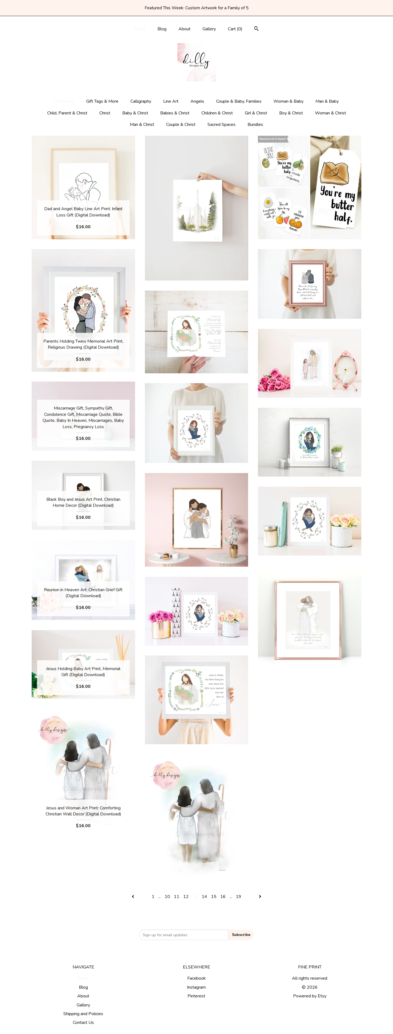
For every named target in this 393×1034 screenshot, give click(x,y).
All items (64, 101)
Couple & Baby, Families (238, 101)
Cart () (235, 29)
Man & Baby (327, 101)
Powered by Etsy (309, 996)
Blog (161, 29)
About (184, 29)
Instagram (196, 987)
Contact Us (83, 1023)
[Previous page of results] (133, 897)
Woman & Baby (288, 101)
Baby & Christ (135, 113)
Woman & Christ (330, 113)
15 (213, 897)
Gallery (209, 29)
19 (238, 897)
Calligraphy (140, 101)
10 (167, 897)
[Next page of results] (260, 897)
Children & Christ (217, 113)
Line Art (170, 101)
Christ (104, 113)
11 (176, 897)
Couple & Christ (180, 125)
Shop (140, 29)
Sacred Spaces (221, 125)
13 (195, 897)
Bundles (255, 125)
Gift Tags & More (102, 101)
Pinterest (196, 996)
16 (223, 897)
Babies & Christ (174, 113)
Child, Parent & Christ (67, 113)
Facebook (196, 978)
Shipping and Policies (83, 1014)
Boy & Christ (291, 113)
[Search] (256, 29)
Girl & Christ (256, 113)
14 (204, 897)
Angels (197, 101)
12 (186, 897)
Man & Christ (142, 125)
